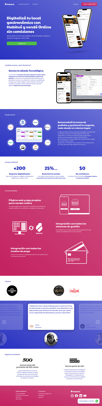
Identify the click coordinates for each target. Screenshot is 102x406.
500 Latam (19, 399)
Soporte (40, 397)
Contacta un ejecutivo (44, 394)
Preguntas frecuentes (22, 395)
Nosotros (18, 397)
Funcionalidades (20, 394)
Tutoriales (41, 395)
